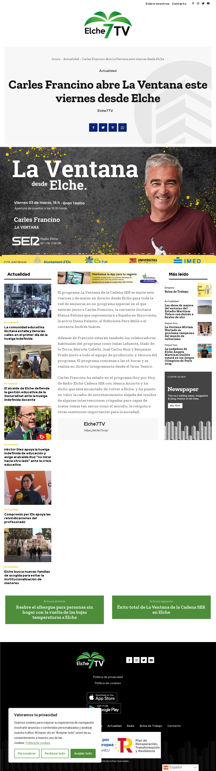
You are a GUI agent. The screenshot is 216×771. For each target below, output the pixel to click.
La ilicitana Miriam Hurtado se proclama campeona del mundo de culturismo (179, 333)
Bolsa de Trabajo (176, 291)
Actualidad (71, 59)
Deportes (171, 323)
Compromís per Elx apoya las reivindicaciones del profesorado (27, 518)
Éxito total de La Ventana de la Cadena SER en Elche (161, 609)
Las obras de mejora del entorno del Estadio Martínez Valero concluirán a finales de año (179, 311)
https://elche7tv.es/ (96, 430)
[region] (54, 735)
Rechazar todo (55, 753)
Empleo (169, 287)
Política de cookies (38, 743)
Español (172, 767)
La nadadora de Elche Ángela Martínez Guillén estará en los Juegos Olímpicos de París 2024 (179, 356)
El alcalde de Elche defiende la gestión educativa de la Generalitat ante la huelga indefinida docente (27, 394)
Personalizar (27, 753)
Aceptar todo (83, 753)
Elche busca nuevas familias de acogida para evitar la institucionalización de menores (27, 577)
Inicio (56, 59)
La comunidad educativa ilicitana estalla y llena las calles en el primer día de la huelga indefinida (26, 333)
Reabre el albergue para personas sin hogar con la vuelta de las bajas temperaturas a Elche (54, 612)
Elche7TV (105, 111)
